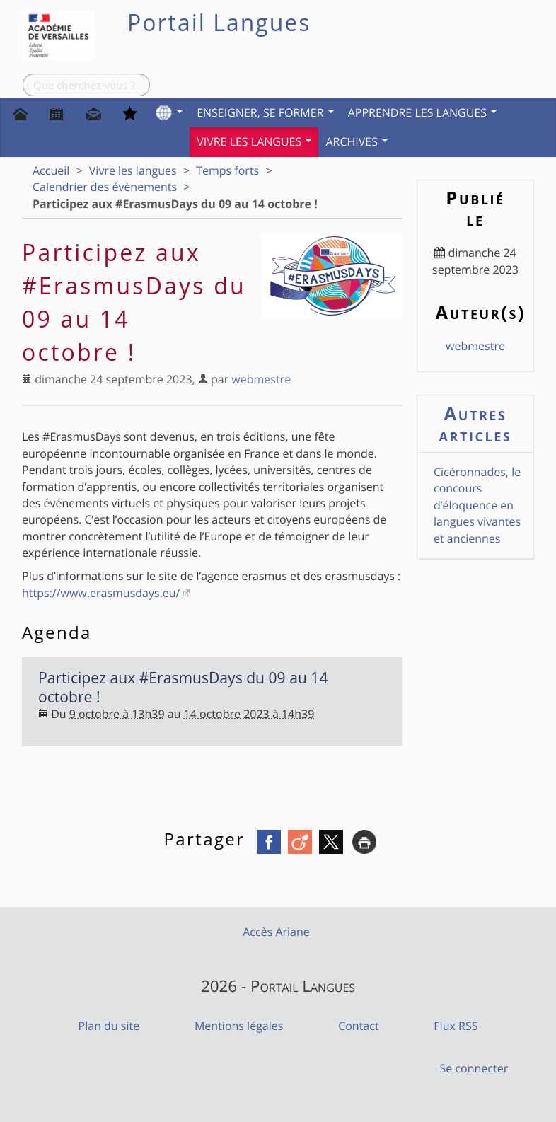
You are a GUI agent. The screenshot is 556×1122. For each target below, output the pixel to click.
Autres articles (475, 424)
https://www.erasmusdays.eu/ (101, 593)
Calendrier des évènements (105, 187)
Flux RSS (455, 1026)
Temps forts (227, 170)
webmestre (261, 379)
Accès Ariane (276, 931)
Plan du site (109, 1026)
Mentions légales (239, 1026)
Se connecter (474, 1068)
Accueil (51, 170)
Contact (358, 1026)
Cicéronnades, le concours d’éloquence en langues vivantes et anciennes (477, 505)
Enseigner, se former (265, 112)
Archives (356, 141)
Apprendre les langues (422, 112)
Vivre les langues (254, 141)
